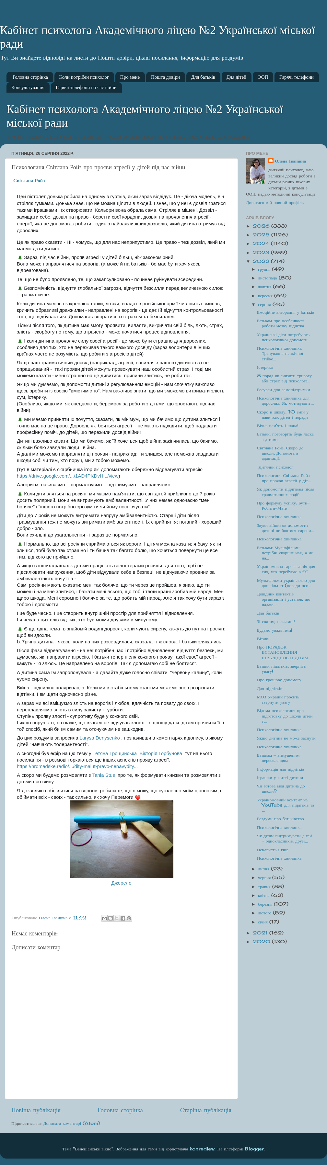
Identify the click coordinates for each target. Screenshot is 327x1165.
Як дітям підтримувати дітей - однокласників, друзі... (284, 838)
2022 (262, 261)
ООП (263, 77)
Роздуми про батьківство (280, 818)
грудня (265, 269)
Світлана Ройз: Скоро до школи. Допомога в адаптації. (280, 453)
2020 (262, 941)
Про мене (130, 77)
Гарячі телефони (296, 77)
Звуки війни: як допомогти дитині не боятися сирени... (285, 528)
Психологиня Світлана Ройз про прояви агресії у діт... (284, 478)
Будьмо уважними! (274, 630)
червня (265, 877)
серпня (265, 304)
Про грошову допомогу (279, 679)
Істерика (265, 367)
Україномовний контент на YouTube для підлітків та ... (285, 805)
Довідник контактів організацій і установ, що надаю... (283, 599)
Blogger (254, 1148)
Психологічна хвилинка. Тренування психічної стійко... (280, 353)
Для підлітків (269, 688)
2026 (262, 226)
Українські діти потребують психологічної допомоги (283, 337)
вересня (266, 295)
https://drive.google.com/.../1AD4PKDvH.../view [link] (67, 476)
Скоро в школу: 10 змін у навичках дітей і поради (283, 414)
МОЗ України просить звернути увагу (278, 699)
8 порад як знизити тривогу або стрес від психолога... (284, 378)
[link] (29, 180)
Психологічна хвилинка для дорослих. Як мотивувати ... (286, 400)
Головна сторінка (30, 77)
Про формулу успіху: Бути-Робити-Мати (283, 505)
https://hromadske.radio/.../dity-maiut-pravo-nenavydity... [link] (77, 766)
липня (264, 868)
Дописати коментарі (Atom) (71, 1123)
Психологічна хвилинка (279, 516)
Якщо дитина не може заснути (286, 738)
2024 (262, 243)
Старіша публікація (205, 1110)
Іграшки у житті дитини (280, 777)
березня (266, 904)
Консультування (27, 87)
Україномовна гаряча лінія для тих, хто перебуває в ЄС (286, 569)
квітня (264, 895)
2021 (261, 932)
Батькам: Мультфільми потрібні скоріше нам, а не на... (285, 552)
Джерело (121, 883)
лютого (265, 912)
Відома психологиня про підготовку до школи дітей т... (285, 715)
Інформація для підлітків (280, 769)
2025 (262, 234)
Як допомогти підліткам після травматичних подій (285, 491)
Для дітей (236, 77)
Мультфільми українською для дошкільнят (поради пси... (286, 583)
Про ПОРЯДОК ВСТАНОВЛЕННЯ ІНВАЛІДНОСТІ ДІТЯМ (283, 652)
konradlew (202, 1148)
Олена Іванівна (290, 161)
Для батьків (203, 77)
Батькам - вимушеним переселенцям (278, 757)
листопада (268, 277)
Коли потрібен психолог (84, 77)
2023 (262, 252)
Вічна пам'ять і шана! (277, 425)
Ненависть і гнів (272, 849)
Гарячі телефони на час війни (86, 87)
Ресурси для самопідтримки (283, 389)
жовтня (265, 286)
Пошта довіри (165, 77)
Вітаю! (263, 638)
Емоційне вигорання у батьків (285, 312)
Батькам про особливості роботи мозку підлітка (280, 323)
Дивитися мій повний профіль (275, 202)
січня (263, 921)
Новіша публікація (36, 1110)
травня (265, 886)
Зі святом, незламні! (276, 621)
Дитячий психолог (275, 466)
